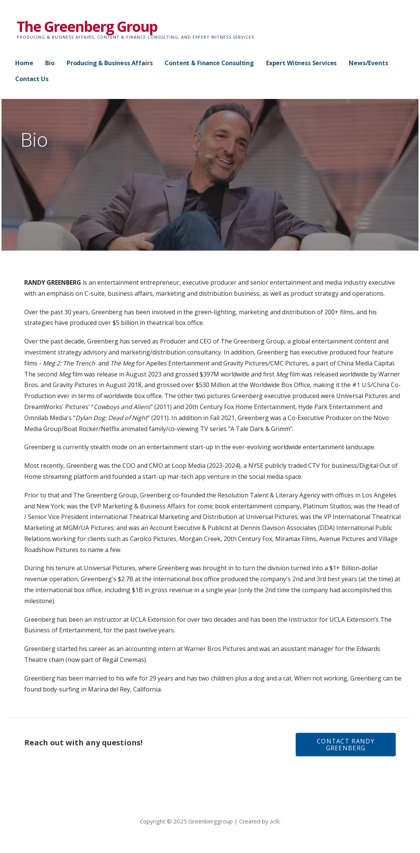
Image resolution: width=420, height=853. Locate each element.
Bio (50, 63)
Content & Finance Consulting (209, 63)
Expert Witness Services (301, 63)
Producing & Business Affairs (110, 63)
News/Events (368, 63)
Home (24, 63)
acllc (275, 821)
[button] (346, 744)
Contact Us (31, 79)
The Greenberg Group (87, 26)
